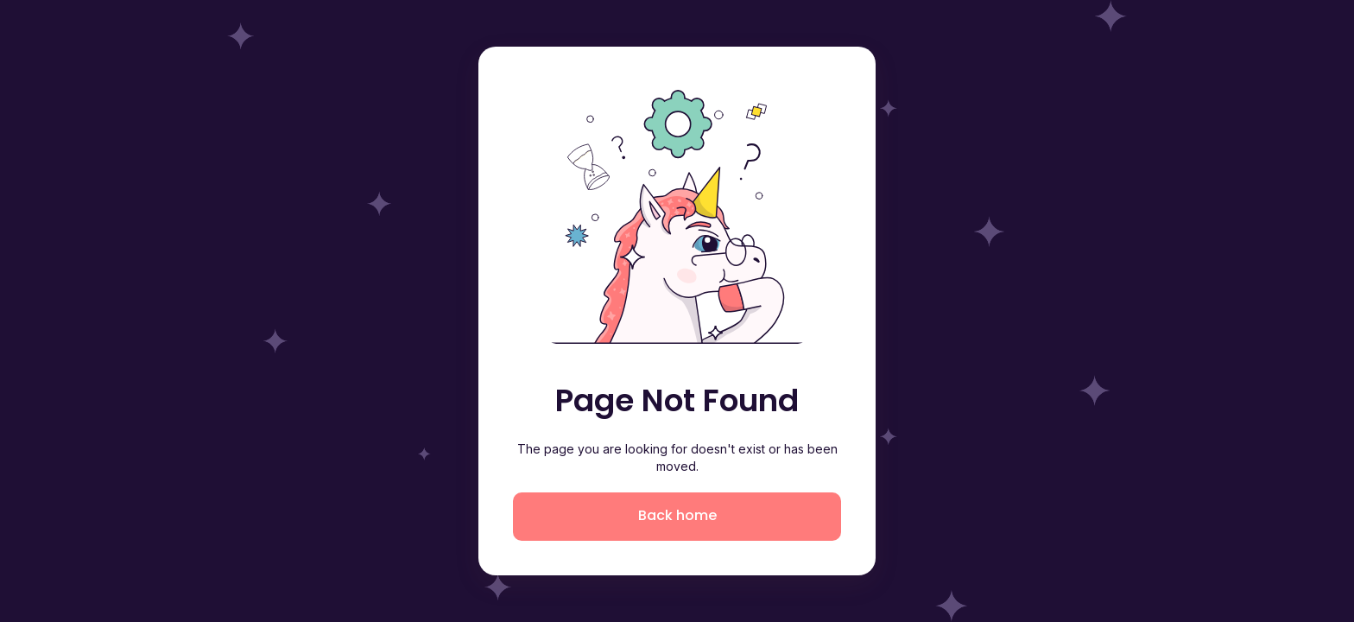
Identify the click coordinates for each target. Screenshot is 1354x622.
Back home (677, 515)
